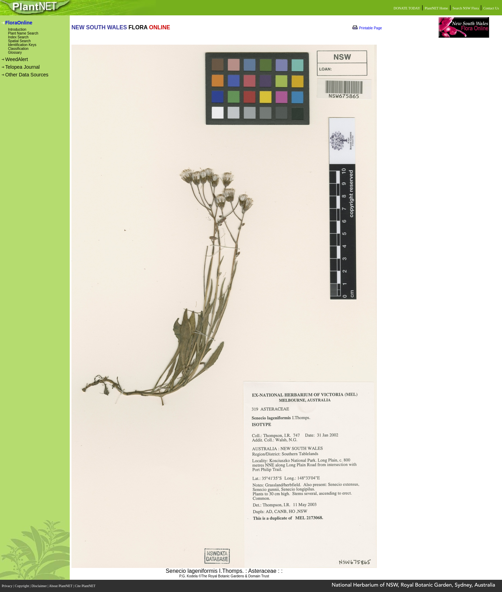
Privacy (7, 586)
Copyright (22, 586)
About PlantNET (61, 586)
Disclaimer (39, 586)
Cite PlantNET (85, 586)
